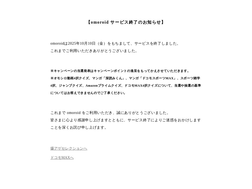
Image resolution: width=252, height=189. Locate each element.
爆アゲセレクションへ (68, 148)
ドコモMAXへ (62, 158)
